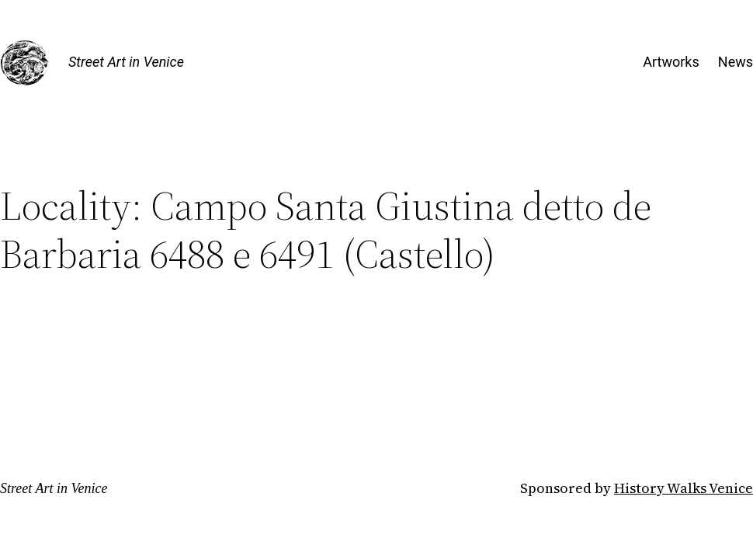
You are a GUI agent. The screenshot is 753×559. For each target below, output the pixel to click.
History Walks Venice (683, 488)
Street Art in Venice (126, 62)
